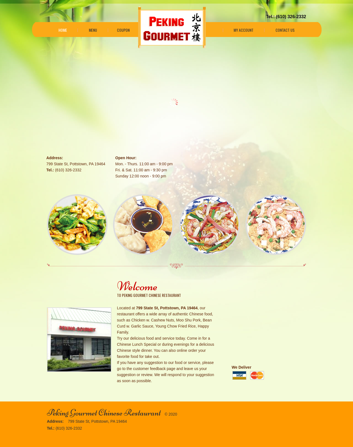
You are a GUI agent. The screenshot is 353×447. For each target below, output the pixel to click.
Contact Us (285, 30)
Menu (93, 30)
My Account (243, 30)
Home (62, 30)
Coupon (123, 30)
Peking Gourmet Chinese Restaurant (104, 412)
